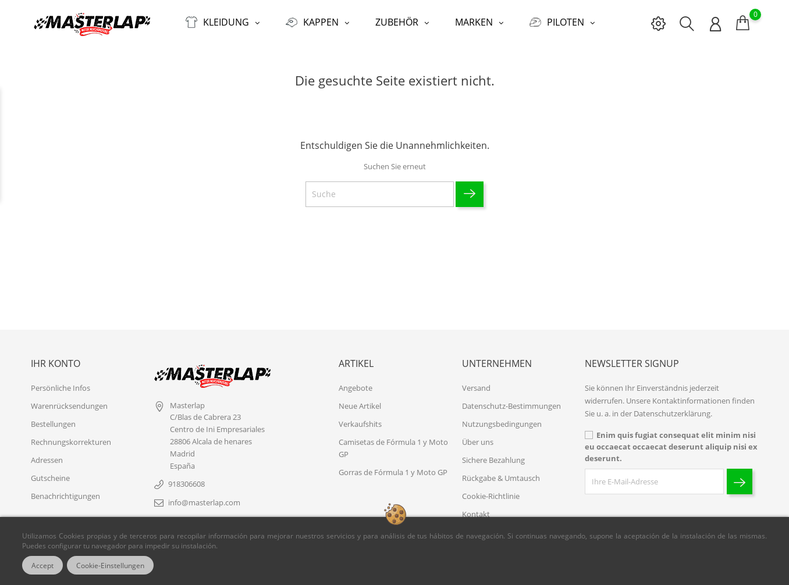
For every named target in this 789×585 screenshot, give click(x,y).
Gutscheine (50, 478)
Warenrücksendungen (69, 406)
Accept (42, 565)
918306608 (186, 484)
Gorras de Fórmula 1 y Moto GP (393, 472)
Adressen (47, 460)
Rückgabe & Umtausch (501, 478)
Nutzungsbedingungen (502, 424)
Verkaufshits (360, 424)
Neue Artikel (360, 406)
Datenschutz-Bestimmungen (511, 406)
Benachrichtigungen (65, 496)
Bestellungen (53, 424)
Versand (476, 388)
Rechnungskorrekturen (71, 442)
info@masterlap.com (204, 502)
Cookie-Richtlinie (491, 496)
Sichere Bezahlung (493, 460)
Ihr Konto (55, 363)
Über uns (477, 442)
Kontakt (476, 514)
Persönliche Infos (60, 388)
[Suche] (379, 194)
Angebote (355, 388)
